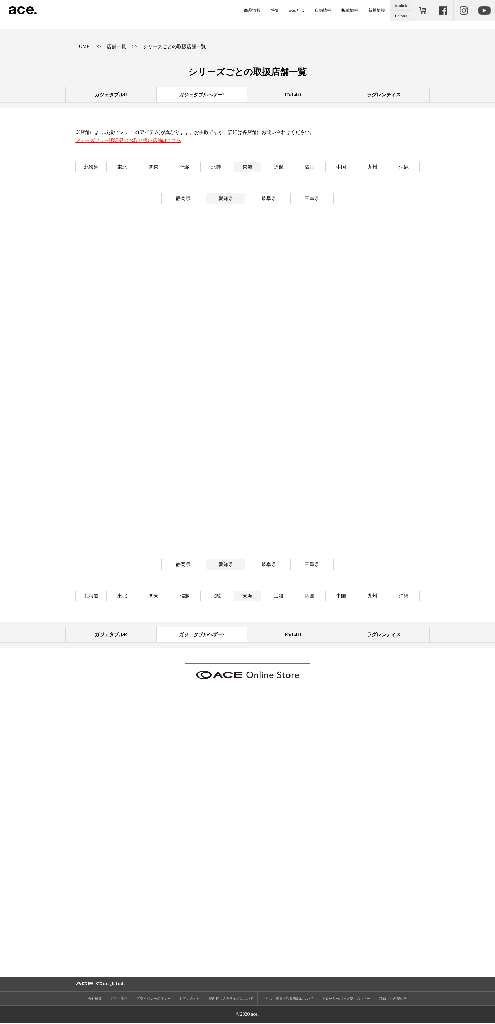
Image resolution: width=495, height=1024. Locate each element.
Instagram (463, 10)
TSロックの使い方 (393, 999)
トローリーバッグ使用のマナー (346, 999)
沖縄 (404, 167)
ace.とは (296, 10)
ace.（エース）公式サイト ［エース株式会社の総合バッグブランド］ (23, 10)
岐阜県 (269, 198)
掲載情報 (349, 10)
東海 (247, 167)
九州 (372, 167)
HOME (82, 46)
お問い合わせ (189, 999)
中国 (341, 167)
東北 (122, 167)
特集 (275, 10)
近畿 (279, 167)
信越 (185, 167)
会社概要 (95, 999)
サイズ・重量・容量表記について (288, 999)
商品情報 (252, 10)
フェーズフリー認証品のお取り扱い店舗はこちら (128, 140)
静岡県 (183, 198)
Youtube (484, 10)
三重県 (312, 198)
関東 (153, 167)
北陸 (216, 167)
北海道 (91, 167)
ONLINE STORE (422, 10)
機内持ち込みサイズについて (231, 999)
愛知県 (226, 198)
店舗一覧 (116, 46)
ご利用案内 (119, 999)
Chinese (401, 16)
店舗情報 (323, 10)
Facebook (443, 10)
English (401, 5)
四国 (310, 167)
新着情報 (376, 10)
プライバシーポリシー (153, 999)
